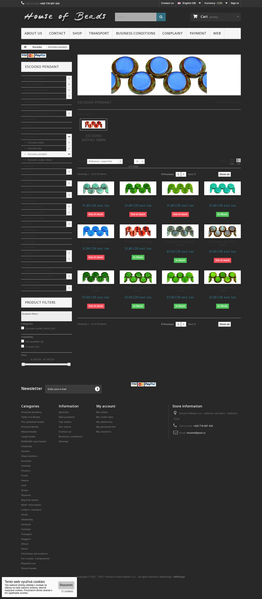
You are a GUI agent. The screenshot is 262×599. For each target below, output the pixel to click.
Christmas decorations (38, 270)
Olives (28, 258)
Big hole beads (33, 206)
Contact (57, 33)
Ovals (28, 224)
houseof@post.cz (196, 432)
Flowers (29, 171)
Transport (99, 33)
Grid (232, 161)
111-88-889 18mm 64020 (96, 242)
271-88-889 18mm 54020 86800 (138, 289)
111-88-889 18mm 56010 (180, 199)
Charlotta (30, 119)
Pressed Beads (33, 96)
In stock (32, 346)
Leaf (27, 189)
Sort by (82, 161)
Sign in (235, 3)
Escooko (30, 136)
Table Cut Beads (34, 84)
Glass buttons (33, 130)
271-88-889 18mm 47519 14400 (180, 243)
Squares (29, 200)
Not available (35, 341)
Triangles (30, 247)
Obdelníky (31, 229)
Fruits (28, 177)
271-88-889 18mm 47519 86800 (222, 243)
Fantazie (30, 235)
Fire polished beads (36, 90)
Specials (64, 412)
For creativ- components (39, 276)
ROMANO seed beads (37, 113)
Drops (28, 194)
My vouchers (103, 431)
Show (129, 161)
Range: (25, 359)
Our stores (65, 426)
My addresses (104, 422)
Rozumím (66, 585)
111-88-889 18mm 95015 (138, 242)
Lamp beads (32, 107)
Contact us (167, 3)
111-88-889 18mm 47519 (96, 199)
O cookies (67, 591)
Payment (198, 33)
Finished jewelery (35, 78)
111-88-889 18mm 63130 (222, 199)
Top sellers (65, 422)
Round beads (32, 288)
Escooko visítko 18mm (39, 160)
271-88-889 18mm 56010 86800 (222, 289)
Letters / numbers (35, 218)
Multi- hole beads (35, 212)
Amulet (29, 125)
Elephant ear (32, 282)
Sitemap (63, 441)
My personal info (106, 426)
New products (67, 417)
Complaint (172, 33)
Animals (29, 165)
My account (105, 406)
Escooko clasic (35, 142)
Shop (77, 33)
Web (217, 33)
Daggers (30, 253)
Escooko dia (34, 148)
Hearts (28, 183)
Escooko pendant (37, 154)
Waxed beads (32, 101)
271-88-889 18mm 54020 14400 (96, 289)
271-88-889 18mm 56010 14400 (180, 289)
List (238, 161)
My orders (102, 412)
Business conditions (135, 33)
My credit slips (104, 417)
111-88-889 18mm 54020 (138, 199)
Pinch (28, 264)
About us (33, 33)
